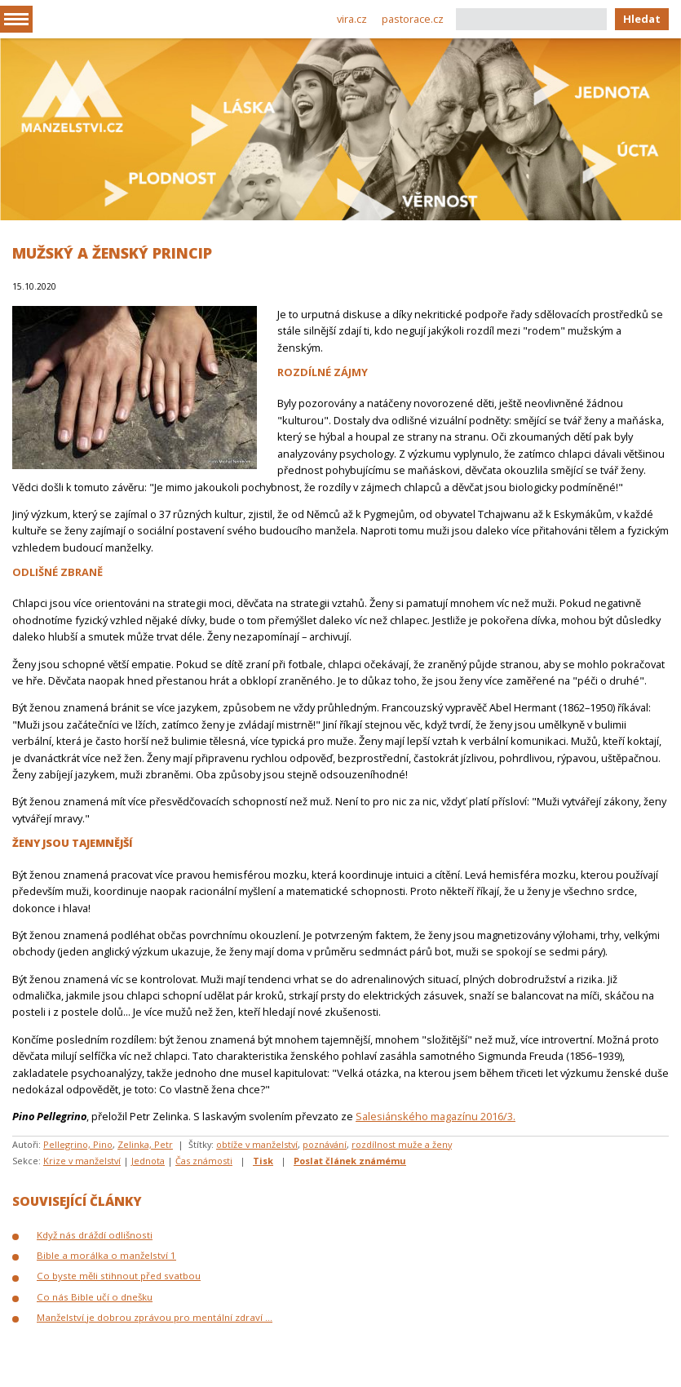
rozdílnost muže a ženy (402, 1144)
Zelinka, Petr (145, 1144)
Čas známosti (203, 1160)
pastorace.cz (413, 18)
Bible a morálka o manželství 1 (106, 1255)
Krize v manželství (82, 1160)
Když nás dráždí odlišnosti (95, 1235)
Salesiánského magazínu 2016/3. (435, 1116)
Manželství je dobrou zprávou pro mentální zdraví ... (154, 1317)
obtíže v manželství (257, 1144)
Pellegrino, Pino (78, 1144)
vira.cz (352, 18)
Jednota (148, 1160)
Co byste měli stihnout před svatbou (119, 1276)
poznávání (325, 1144)
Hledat (642, 18)
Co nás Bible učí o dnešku (95, 1297)
